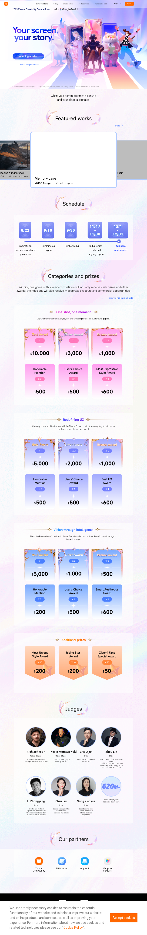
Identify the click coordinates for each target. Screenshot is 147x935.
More (117, 125)
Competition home (42, 4)
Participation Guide (101, 4)
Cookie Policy (73, 927)
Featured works (84, 4)
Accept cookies (124, 918)
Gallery (55, 4)
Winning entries (68, 4)
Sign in (129, 3)
